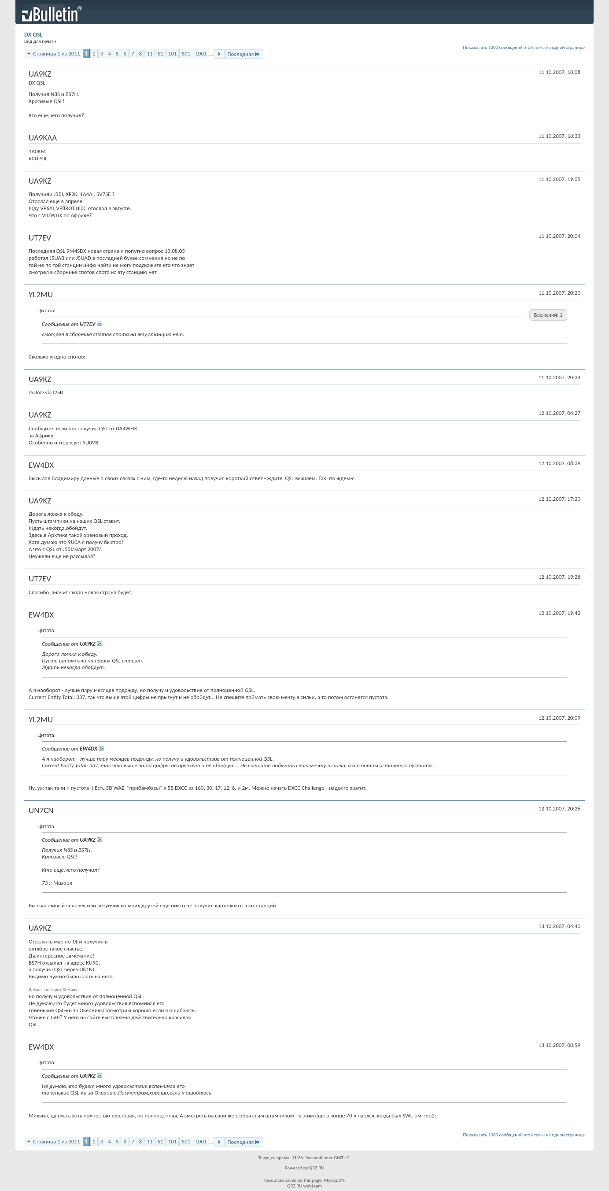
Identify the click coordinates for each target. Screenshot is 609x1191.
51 (160, 53)
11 (149, 53)
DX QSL (33, 34)
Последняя (243, 54)
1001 (201, 53)
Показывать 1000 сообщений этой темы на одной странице (524, 47)
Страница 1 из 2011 (56, 53)
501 (185, 53)
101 (172, 53)
